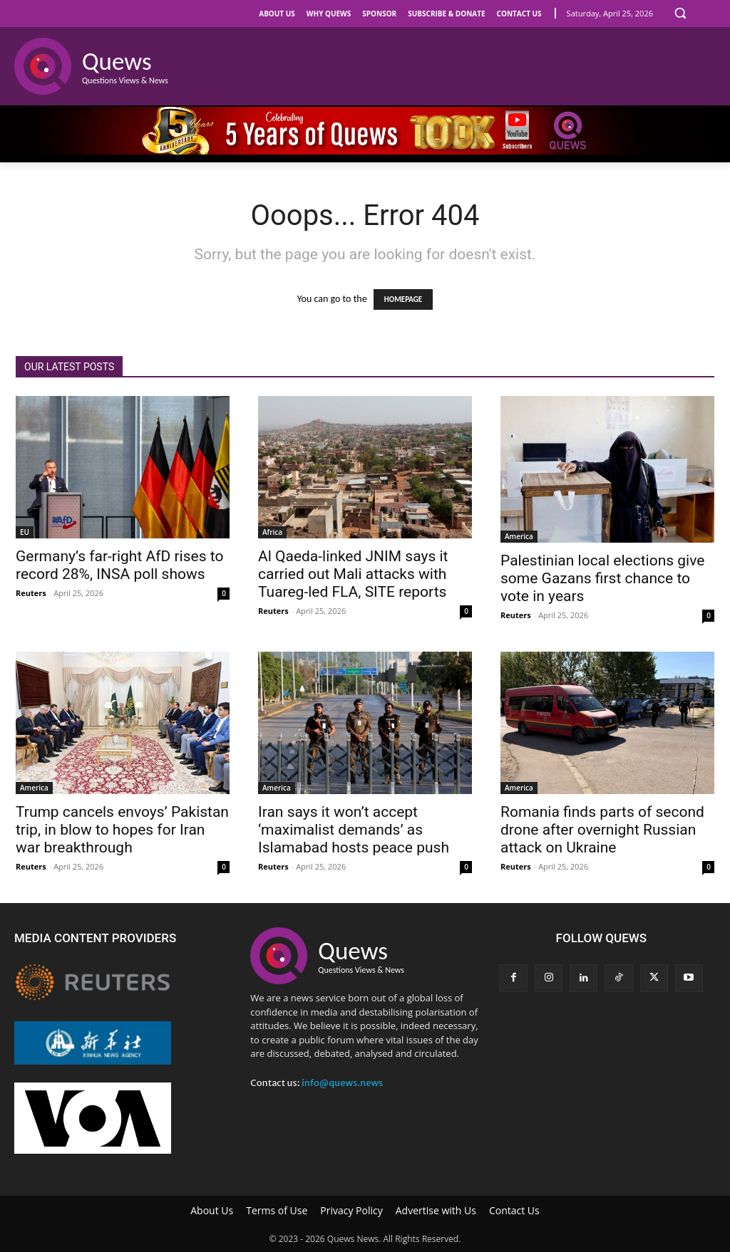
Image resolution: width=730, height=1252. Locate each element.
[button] (680, 13)
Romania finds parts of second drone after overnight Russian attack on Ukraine (602, 829)
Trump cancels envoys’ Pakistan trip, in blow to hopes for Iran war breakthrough (122, 829)
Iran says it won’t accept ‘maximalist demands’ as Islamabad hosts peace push (353, 829)
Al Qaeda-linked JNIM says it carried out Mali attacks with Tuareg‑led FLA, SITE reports (353, 574)
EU (24, 532)
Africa (272, 532)
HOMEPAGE (403, 299)
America (519, 536)
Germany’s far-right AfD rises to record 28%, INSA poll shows (119, 565)
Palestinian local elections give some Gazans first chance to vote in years (602, 578)
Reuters (31, 593)
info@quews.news (342, 1083)
